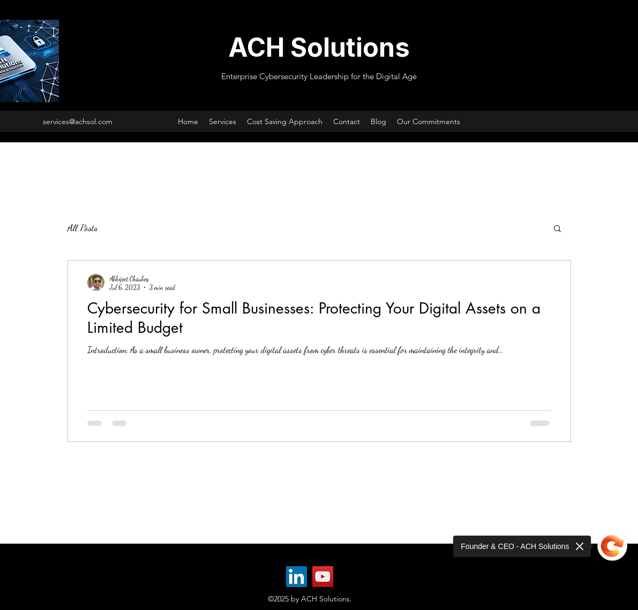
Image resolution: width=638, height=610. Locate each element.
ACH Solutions (319, 47)
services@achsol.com (77, 121)
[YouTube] (322, 576)
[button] (557, 229)
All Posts (82, 227)
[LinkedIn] (296, 576)
